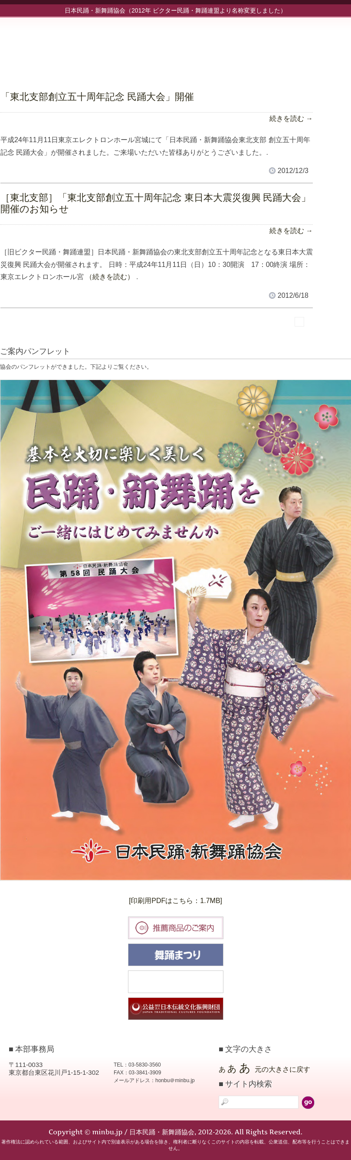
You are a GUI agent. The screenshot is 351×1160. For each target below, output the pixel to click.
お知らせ (195, 46)
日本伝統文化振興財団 (175, 1008)
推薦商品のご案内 (175, 928)
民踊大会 (175, 981)
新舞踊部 (273, 46)
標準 (186, 332)
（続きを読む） (109, 276)
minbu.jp (87, 43)
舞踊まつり (175, 954)
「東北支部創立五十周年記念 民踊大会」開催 (97, 96)
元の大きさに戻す (282, 1069)
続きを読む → (291, 118)
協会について (312, 46)
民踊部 (234, 46)
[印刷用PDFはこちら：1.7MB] (175, 900)
